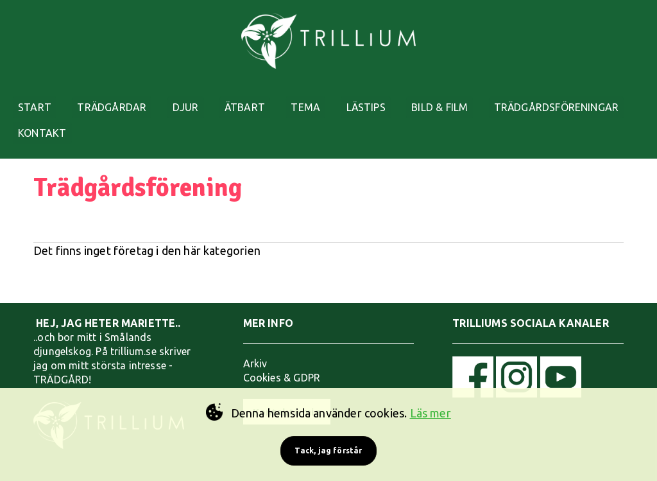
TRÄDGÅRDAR (122, 98)
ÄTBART (266, 98)
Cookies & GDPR (282, 367)
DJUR (201, 98)
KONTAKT (203, 131)
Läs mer (430, 413)
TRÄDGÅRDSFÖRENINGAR (84, 131)
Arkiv (255, 353)
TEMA (332, 98)
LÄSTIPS (398, 98)
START (39, 98)
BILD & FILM (478, 98)
